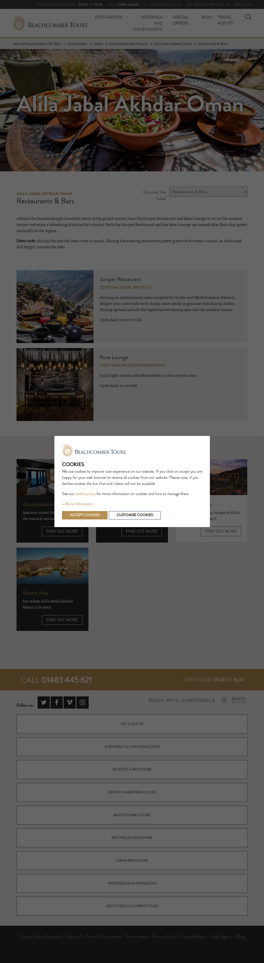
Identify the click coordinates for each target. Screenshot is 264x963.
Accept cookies (85, 515)
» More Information (77, 504)
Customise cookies (135, 515)
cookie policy (85, 494)
